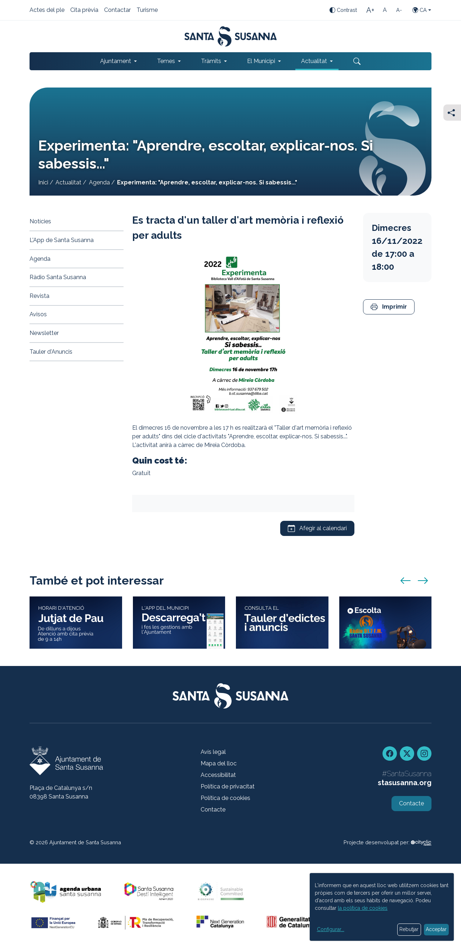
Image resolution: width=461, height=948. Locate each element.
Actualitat (68, 182)
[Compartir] (452, 112)
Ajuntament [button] (115, 61)
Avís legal (213, 751)
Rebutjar (409, 929)
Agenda (99, 182)
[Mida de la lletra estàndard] (384, 10)
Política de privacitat (228, 786)
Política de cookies (225, 798)
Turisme (147, 10)
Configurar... (330, 929)
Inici (43, 182)
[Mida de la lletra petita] (399, 10)
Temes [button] (166, 61)
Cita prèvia (84, 10)
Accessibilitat (218, 775)
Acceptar (436, 929)
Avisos (38, 314)
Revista (39, 295)
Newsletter (44, 333)
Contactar (117, 10)
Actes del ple (47, 10)
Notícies (40, 221)
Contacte (213, 809)
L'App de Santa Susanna (62, 240)
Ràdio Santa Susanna (58, 277)
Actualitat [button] (314, 61)
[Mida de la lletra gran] (370, 10)
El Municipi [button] (261, 61)
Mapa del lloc (219, 763)
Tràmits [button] (211, 61)
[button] (389, 307)
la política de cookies (363, 908)
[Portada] (230, 36)
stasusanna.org (404, 782)
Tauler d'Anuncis (51, 351)
